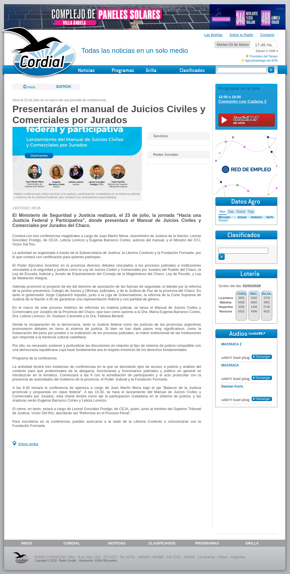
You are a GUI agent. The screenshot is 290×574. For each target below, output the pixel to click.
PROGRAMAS (207, 543)
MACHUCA (230, 365)
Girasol (240, 211)
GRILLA (252, 543)
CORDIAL (72, 543)
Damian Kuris (232, 386)
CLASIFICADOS (161, 543)
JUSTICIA (63, 87)
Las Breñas (213, 35)
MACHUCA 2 (231, 344)
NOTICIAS (116, 543)
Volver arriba (28, 444)
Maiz (223, 211)
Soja (231, 211)
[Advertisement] (59, 487)
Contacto (267, 35)
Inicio (29, 87)
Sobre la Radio (241, 35)
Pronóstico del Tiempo (264, 56)
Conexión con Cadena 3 (242, 101)
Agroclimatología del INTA (261, 60)
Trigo (251, 211)
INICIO (26, 543)
